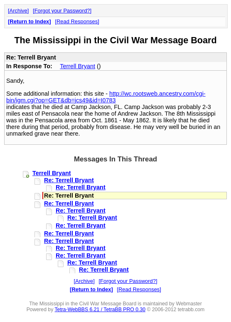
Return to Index (29, 21)
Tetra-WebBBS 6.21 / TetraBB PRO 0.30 (99, 309)
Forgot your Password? (62, 10)
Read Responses (77, 21)
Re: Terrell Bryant (69, 180)
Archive (18, 10)
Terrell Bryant (77, 66)
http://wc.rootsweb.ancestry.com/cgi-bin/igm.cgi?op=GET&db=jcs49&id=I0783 (106, 97)
